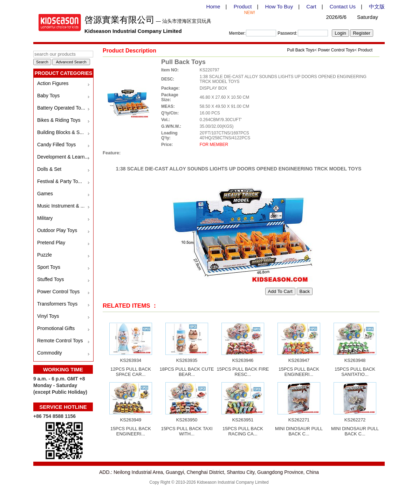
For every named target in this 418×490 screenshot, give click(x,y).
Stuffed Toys (50, 279)
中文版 (377, 6)
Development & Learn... (63, 157)
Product (243, 6)
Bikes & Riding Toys (58, 120)
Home (213, 6)
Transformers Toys (57, 304)
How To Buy (279, 6)
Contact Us (343, 6)
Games (45, 193)
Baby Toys (48, 95)
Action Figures (52, 83)
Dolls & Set (49, 169)
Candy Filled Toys (56, 144)
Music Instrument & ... (60, 206)
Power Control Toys (58, 291)
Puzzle (44, 255)
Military (45, 218)
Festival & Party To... (59, 181)
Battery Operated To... (61, 108)
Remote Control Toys (60, 340)
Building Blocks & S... (60, 132)
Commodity (49, 353)
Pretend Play (51, 242)
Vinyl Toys (48, 316)
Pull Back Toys (300, 50)
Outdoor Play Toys (57, 230)
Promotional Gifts (56, 328)
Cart (311, 6)
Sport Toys (48, 267)
